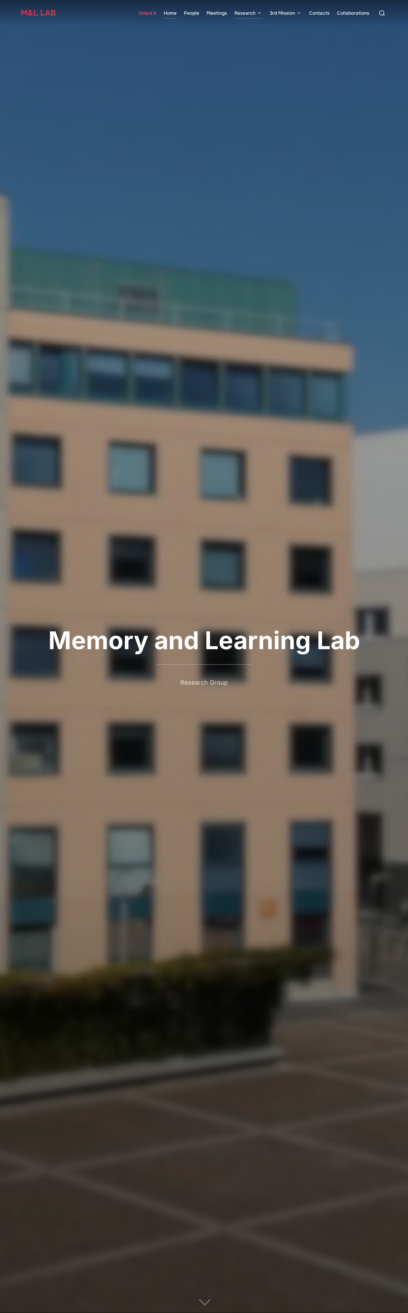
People (191, 13)
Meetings (217, 13)
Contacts (319, 13)
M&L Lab (38, 13)
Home (170, 13)
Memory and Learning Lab (204, 640)
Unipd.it (147, 13)
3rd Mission (286, 13)
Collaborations (353, 13)
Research (248, 13)
